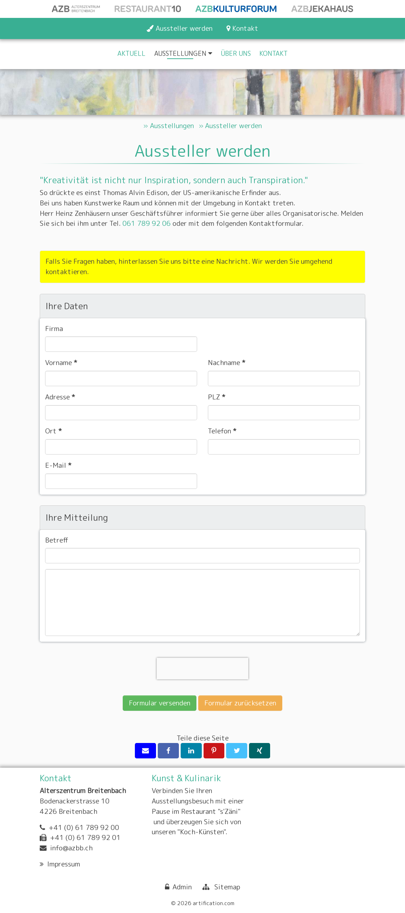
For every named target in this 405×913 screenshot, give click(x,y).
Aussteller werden (233, 125)
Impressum (63, 864)
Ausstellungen (172, 125)
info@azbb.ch (71, 848)
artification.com (213, 903)
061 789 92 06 (146, 223)
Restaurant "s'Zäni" (210, 811)
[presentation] (202, 668)
